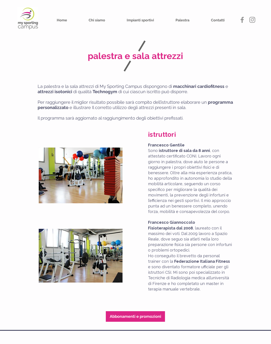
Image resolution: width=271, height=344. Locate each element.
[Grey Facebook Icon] (242, 20)
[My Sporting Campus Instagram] (252, 20)
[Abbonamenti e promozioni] (135, 316)
